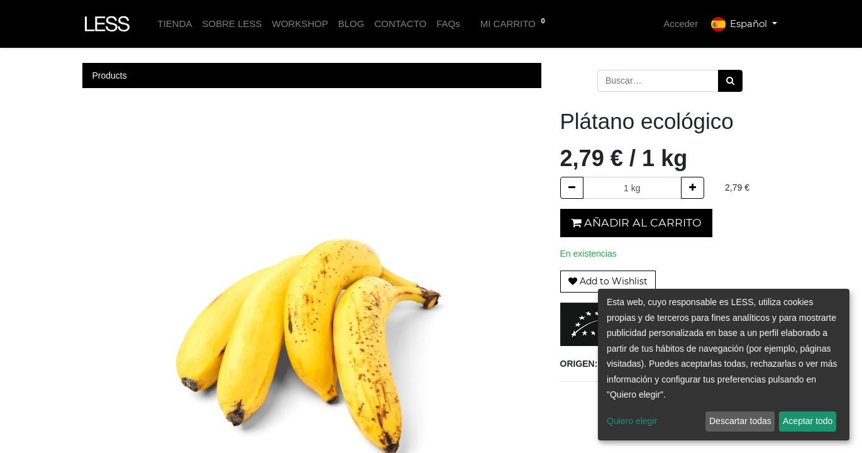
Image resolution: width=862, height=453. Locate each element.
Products (109, 75)
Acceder (680, 23)
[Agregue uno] (692, 188)
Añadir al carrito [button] (636, 222)
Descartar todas (740, 421)
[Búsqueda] (730, 81)
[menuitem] (174, 24)
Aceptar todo (807, 421)
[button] (608, 282)
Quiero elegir (632, 421)
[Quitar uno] (571, 188)
